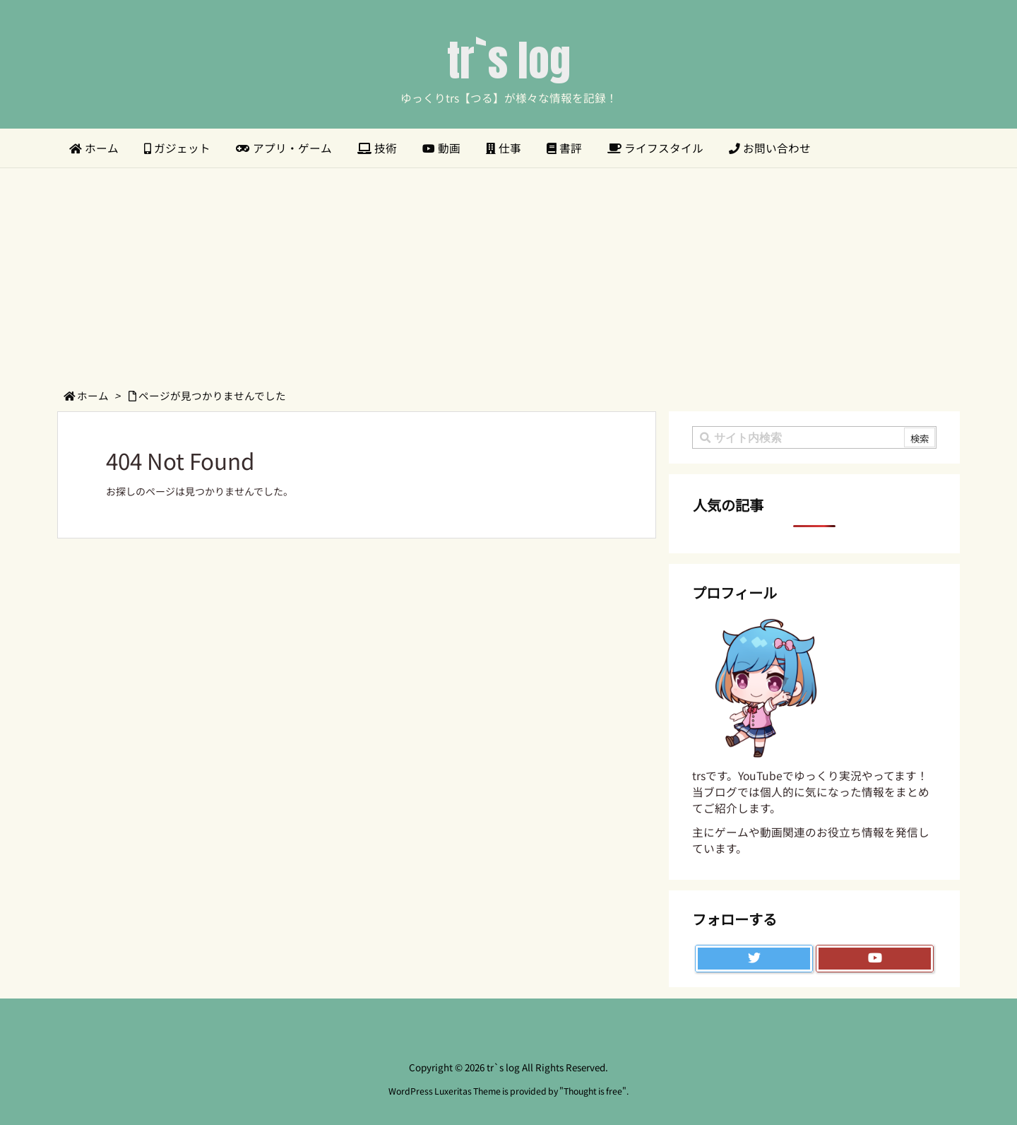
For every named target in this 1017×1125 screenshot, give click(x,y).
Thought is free (593, 1091)
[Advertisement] (508, 274)
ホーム (93, 395)
